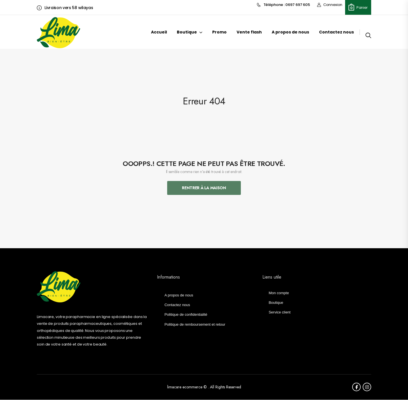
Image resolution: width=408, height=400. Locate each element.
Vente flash (249, 32)
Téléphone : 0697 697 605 (283, 5)
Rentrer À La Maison (204, 188)
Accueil (159, 32)
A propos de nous (290, 32)
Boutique (187, 32)
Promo (219, 32)
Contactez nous (336, 32)
